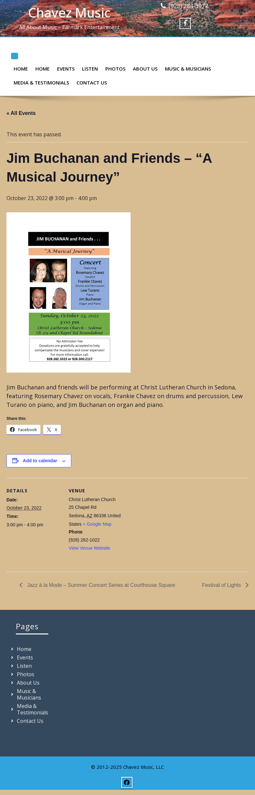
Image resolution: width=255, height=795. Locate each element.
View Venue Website (89, 548)
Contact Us (91, 82)
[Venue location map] (165, 522)
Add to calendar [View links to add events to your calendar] (40, 460)
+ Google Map (97, 524)
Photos (115, 68)
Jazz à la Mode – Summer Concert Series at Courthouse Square (100, 585)
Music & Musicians (188, 68)
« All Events (21, 113)
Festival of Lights (222, 585)
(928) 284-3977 (188, 6)
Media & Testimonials (41, 82)
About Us (145, 68)
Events (66, 68)
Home (21, 68)
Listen (90, 68)
